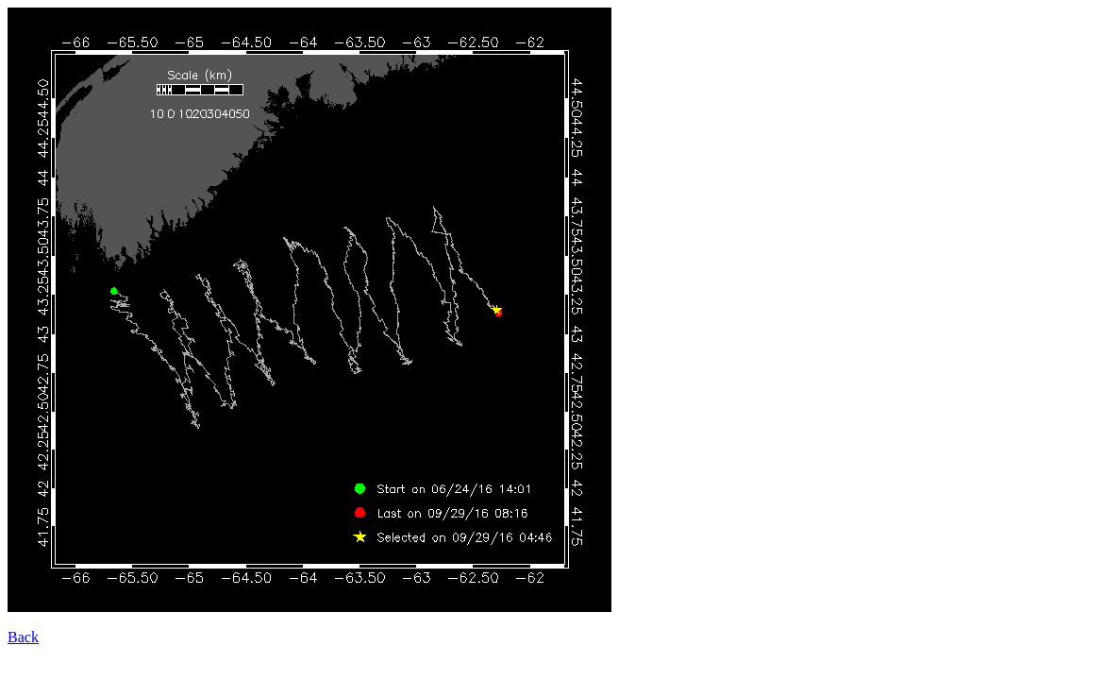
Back (23, 637)
